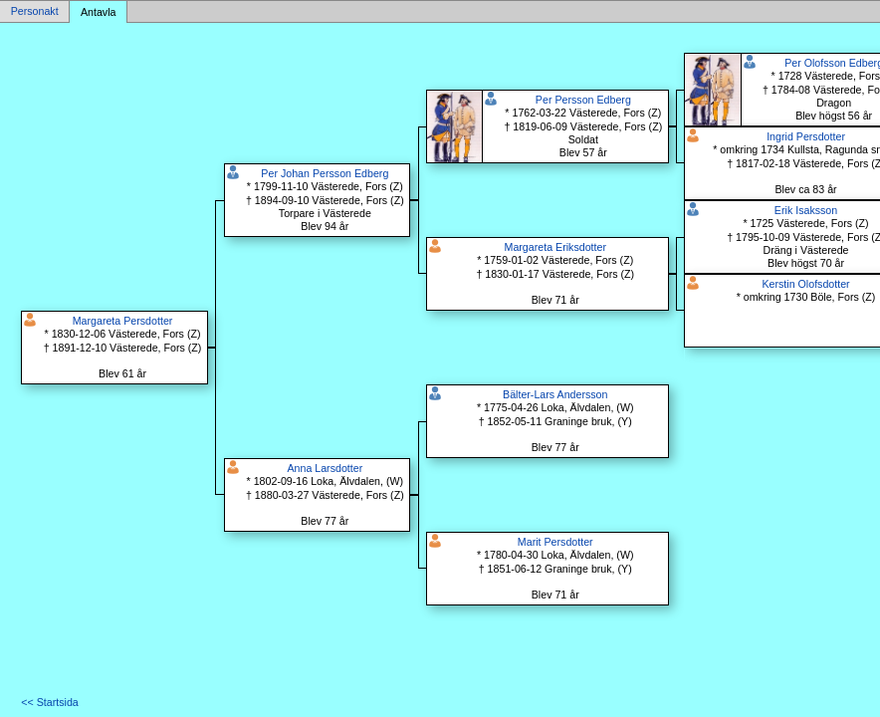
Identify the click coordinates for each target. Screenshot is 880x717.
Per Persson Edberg (583, 100)
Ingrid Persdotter (806, 136)
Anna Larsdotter (324, 468)
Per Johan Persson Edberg (324, 173)
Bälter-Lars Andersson (555, 394)
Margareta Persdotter (123, 321)
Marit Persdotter (555, 542)
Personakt (35, 12)
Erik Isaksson (805, 210)
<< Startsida (49, 702)
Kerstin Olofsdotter (805, 284)
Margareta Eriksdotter (555, 247)
